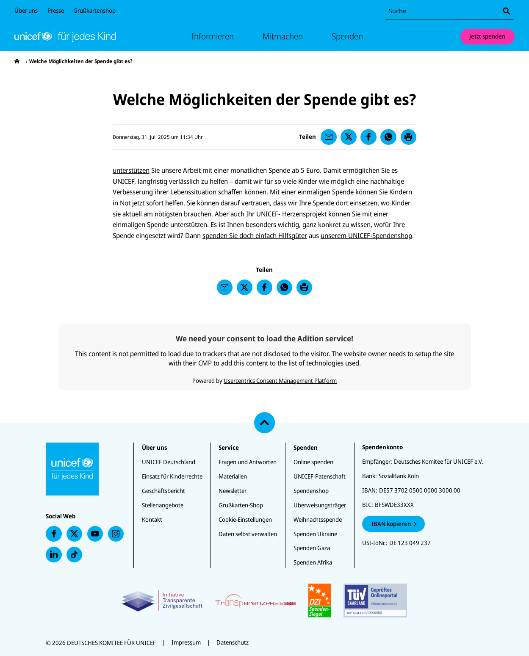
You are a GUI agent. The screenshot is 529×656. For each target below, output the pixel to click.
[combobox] (450, 11)
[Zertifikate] (264, 600)
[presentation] (16, 61)
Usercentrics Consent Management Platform (280, 380)
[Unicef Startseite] (65, 36)
